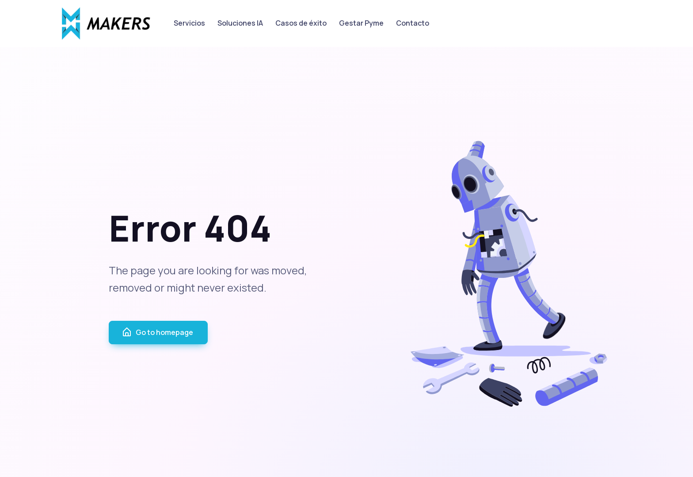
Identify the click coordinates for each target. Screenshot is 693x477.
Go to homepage (157, 332)
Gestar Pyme (361, 23)
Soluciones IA (240, 23)
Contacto (412, 23)
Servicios (189, 23)
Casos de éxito (301, 23)
